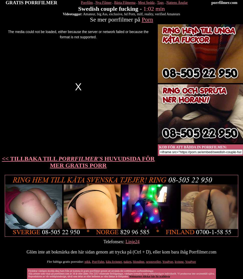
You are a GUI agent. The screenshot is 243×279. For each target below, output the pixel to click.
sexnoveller (153, 261)
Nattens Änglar (177, 3)
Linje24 (133, 241)
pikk (87, 261)
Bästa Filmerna (125, 3)
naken (127, 261)
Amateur (89, 14)
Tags (160, 3)
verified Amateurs (167, 14)
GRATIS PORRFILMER (31, 2)
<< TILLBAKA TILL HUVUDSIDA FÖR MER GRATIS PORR (78, 162)
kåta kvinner (114, 261)
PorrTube (98, 261)
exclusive (116, 14)
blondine (139, 261)
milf (140, 14)
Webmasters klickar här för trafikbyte (149, 276)
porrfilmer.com (224, 3)
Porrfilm (87, 3)
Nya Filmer (103, 3)
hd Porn (129, 14)
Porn (147, 19)
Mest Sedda (146, 3)
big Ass (102, 14)
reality (149, 14)
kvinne (179, 261)
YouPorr (167, 261)
